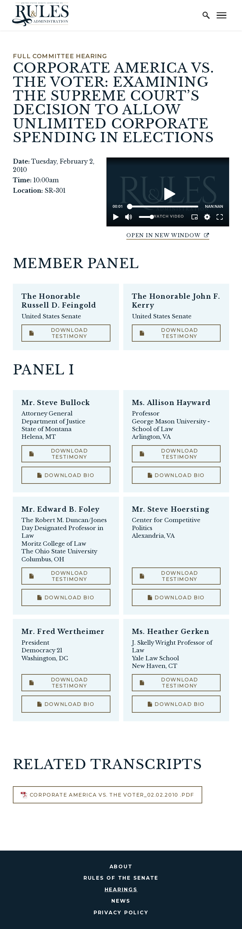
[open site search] (206, 15)
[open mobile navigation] (221, 15)
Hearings (121, 890)
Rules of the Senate (121, 878)
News (121, 901)
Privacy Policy (121, 913)
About (121, 867)
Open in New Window (167, 235)
